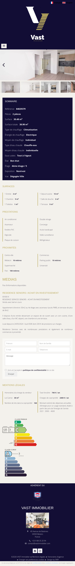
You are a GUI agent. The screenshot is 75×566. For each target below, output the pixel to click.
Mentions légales (38, 557)
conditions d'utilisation (52, 563)
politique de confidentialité (34, 370)
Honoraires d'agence (56, 557)
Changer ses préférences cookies (31, 559)
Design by (53, 559)
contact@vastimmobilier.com (39, 543)
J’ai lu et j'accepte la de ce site (31, 370)
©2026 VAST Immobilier (20, 557)
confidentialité (37, 563)
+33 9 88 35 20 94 (39, 541)
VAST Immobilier (37, 508)
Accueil (37, 24)
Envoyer (11, 374)
